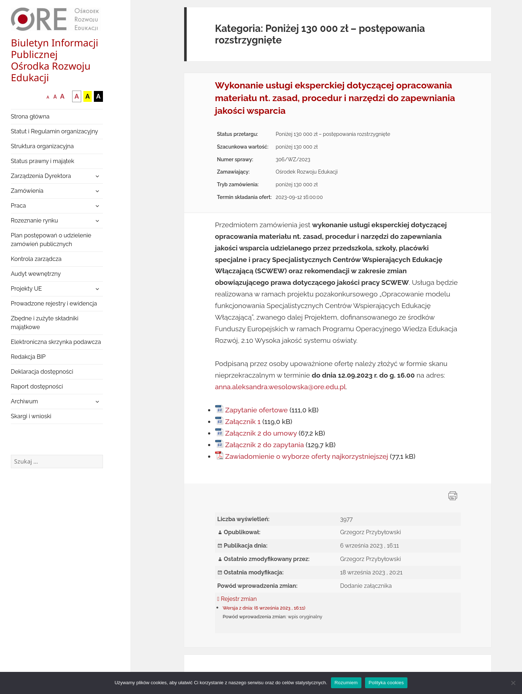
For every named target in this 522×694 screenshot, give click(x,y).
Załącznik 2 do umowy (261, 433)
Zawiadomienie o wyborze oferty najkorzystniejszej (306, 456)
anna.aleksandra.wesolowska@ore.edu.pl (280, 387)
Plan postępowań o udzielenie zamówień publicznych (51, 240)
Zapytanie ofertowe (256, 410)
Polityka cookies (386, 682)
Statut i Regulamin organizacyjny (54, 131)
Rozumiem (346, 682)
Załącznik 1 (243, 421)
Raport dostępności (37, 386)
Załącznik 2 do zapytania (264, 445)
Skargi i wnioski (31, 416)
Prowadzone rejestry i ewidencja (54, 303)
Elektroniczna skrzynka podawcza (56, 341)
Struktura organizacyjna (42, 146)
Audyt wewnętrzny (36, 273)
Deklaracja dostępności (42, 371)
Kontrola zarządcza (36, 258)
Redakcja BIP (28, 356)
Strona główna (30, 116)
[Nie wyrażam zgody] (513, 682)
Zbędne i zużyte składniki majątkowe (45, 323)
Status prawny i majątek (42, 161)
